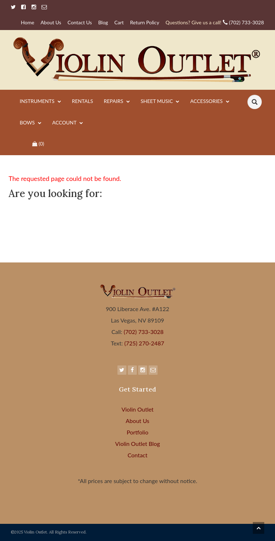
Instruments (40, 101)
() (38, 144)
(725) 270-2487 (143, 343)
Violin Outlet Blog (137, 443)
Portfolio (138, 432)
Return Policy (144, 22)
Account (67, 123)
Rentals (82, 101)
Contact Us (79, 22)
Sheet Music (160, 101)
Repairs (117, 101)
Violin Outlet (137, 409)
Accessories (209, 101)
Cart (119, 22)
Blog (103, 22)
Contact (137, 455)
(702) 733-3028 (214, 22)
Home (27, 22)
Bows (31, 123)
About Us (50, 22)
